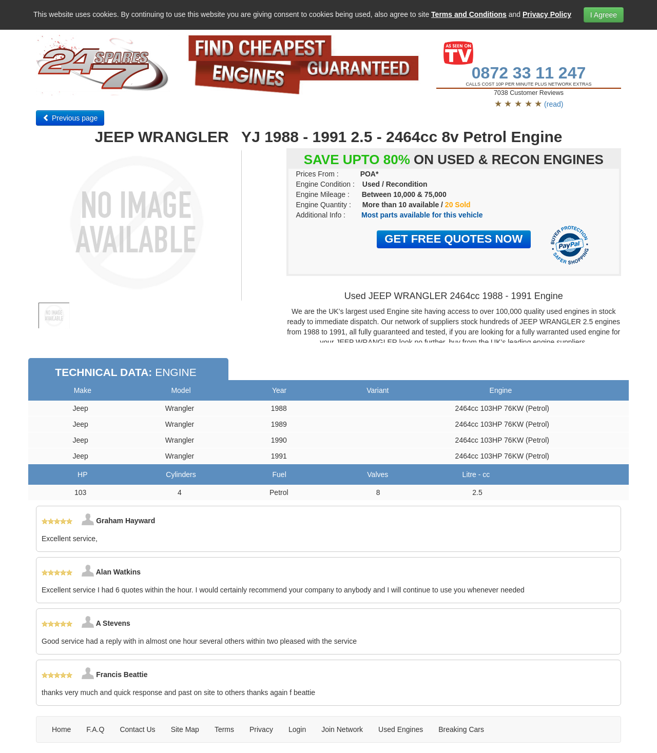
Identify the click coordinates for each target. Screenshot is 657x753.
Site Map (185, 729)
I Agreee (603, 15)
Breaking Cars (461, 729)
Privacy (261, 729)
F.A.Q (95, 729)
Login (297, 729)
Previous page (70, 118)
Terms (224, 729)
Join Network (342, 729)
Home (61, 729)
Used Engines (400, 729)
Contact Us (137, 729)
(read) (553, 104)
